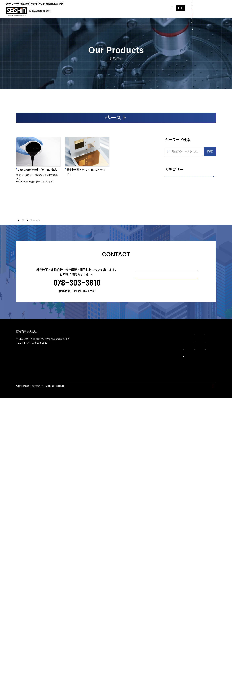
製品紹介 (132, 13)
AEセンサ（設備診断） (185, 448)
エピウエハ (177, 215)
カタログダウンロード (212, 13)
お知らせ (149, 13)
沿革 (153, 630)
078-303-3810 (171, 6)
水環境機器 (177, 403)
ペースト (175, 271)
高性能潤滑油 (178, 470)
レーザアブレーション (184, 192)
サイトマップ (182, 686)
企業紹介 (97, 13)
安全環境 (174, 370)
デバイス (175, 259)
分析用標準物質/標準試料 (186, 303)
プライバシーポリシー (205, 686)
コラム (165, 13)
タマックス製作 (180, 248)
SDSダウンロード (181, 359)
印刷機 (174, 237)
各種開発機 (177, 226)
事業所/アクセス (160, 637)
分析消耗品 (177, 348)
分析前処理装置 (180, 315)
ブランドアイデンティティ (125, 644)
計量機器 (175, 414)
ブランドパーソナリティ (124, 652)
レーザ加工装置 (180, 204)
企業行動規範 (117, 659)
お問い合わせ (212, 4)
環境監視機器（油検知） (186, 392)
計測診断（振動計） (183, 437)
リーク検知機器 (180, 425)
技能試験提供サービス (184, 337)
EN (139, 6)
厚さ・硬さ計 (178, 481)
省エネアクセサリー (183, 381)
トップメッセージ (120, 622)
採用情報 (181, 13)
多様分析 (174, 281)
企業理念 (115, 630)
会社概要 (156, 622)
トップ (20, 505)
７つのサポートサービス (186, 292)
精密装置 (174, 181)
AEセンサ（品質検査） (185, 459)
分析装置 (175, 326)
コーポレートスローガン (124, 637)
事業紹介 (115, 13)
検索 (210, 151)
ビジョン (80, 13)
